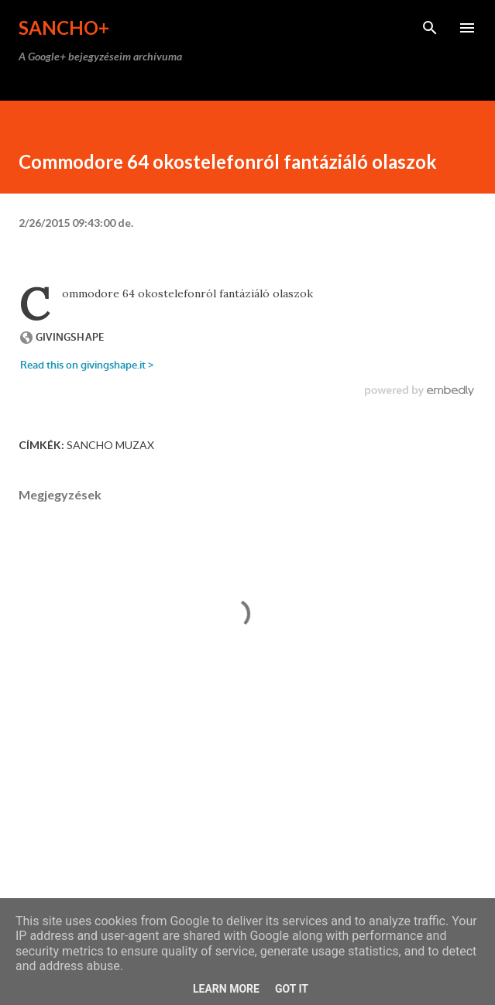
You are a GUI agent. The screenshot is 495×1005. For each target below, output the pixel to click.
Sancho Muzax (110, 444)
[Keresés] (430, 28)
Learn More (226, 989)
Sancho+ (64, 27)
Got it (291, 989)
